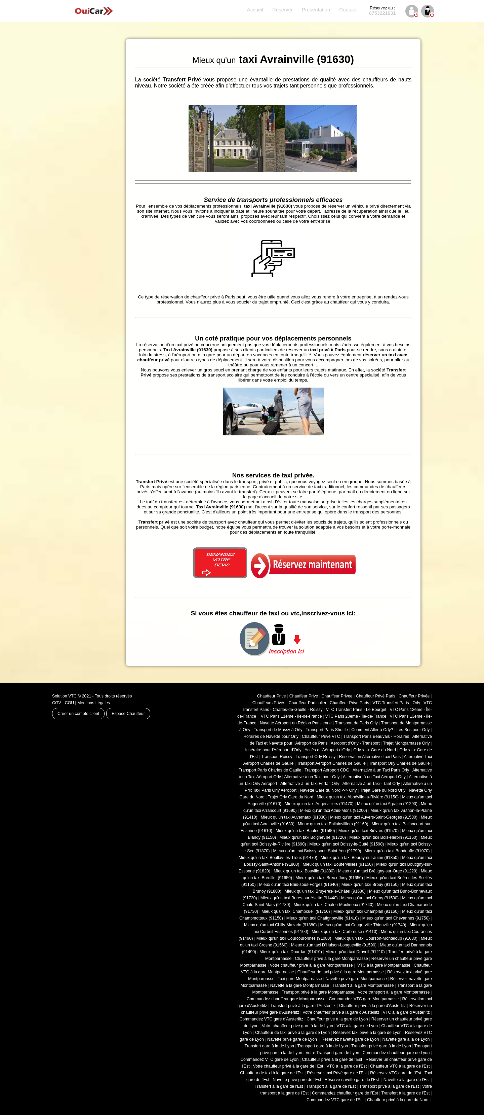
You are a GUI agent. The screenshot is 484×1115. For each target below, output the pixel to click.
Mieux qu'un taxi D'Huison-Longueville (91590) (333, 945)
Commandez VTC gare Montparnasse (364, 999)
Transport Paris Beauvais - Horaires (376, 736)
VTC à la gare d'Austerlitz (406, 1012)
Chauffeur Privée (414, 696)
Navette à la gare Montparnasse (299, 985)
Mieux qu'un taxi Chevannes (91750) (396, 918)
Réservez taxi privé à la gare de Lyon (367, 1032)
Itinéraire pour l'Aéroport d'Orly (273, 750)
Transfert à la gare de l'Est (279, 1086)
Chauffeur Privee (336, 696)
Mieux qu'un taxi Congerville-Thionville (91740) (363, 925)
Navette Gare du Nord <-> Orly (328, 790)
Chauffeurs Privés (268, 702)
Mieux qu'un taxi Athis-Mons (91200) (333, 810)
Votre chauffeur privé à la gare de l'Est (288, 1066)
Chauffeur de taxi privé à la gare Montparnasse (340, 972)
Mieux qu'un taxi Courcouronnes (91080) (293, 938)
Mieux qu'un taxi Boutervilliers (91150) (337, 864)
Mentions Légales (93, 702)
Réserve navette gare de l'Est (352, 1079)
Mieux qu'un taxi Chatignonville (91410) (322, 918)
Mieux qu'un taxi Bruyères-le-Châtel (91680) (325, 891)
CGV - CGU (63, 702)
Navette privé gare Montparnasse (356, 978)
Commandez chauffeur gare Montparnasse (286, 999)
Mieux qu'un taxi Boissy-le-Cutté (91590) (346, 844)
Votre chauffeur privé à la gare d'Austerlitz (340, 1012)
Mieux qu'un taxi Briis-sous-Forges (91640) (298, 884)
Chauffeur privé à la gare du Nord (398, 1100)
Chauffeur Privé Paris (375, 696)
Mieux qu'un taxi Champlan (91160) (366, 911)
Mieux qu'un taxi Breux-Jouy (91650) (329, 877)
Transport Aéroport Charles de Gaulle (331, 763)
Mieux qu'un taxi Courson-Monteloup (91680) (375, 938)
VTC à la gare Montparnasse (383, 965)
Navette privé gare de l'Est (297, 1079)
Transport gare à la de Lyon (322, 1046)
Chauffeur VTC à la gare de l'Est (400, 1066)
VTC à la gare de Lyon (357, 1025)
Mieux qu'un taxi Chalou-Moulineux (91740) (334, 904)
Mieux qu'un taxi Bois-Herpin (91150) (383, 837)
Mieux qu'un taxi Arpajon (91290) (387, 803)
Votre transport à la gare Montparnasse (394, 992)
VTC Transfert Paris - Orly (396, 702)
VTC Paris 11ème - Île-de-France (291, 716)
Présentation (316, 9)
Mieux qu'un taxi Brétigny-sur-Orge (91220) (377, 871)
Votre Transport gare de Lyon (332, 1052)
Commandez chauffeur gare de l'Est (345, 1093)
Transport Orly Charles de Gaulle (399, 763)
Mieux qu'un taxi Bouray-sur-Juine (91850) (360, 857)
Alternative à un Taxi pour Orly (311, 777)
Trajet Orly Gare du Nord (290, 797)
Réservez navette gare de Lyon (350, 1039)
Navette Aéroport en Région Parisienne (296, 723)
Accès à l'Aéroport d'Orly (327, 750)
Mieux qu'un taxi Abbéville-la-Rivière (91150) (358, 797)
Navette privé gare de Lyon (292, 1039)
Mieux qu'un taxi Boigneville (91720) (312, 837)
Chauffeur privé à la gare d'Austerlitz (372, 1005)
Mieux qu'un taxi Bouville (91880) (304, 871)
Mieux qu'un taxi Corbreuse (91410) (344, 931)
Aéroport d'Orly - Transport (355, 743)
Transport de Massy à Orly (278, 729)
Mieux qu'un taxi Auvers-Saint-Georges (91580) (373, 817)
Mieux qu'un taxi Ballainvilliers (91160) (333, 824)
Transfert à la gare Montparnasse (363, 985)
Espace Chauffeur (128, 713)
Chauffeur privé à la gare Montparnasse (331, 958)
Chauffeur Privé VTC (321, 736)
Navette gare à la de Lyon (406, 1039)
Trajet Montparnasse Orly (406, 743)
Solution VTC (64, 696)
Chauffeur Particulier (307, 702)
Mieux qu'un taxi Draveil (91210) (355, 951)
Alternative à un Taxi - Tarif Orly (371, 783)
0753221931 (382, 11)
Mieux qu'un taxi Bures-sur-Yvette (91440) (299, 898)
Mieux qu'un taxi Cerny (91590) (370, 898)
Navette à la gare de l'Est (407, 1079)
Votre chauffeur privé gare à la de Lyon (297, 1025)
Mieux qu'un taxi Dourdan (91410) (290, 951)
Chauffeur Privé (271, 696)
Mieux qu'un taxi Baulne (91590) (305, 830)
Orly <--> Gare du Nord (374, 750)
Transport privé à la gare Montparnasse (318, 992)
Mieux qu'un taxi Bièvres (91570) (368, 830)
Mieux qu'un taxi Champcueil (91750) (295, 911)
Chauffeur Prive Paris (349, 702)
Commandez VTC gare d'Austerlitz (271, 1019)
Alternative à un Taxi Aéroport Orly (374, 777)
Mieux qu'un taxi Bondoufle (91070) (397, 851)
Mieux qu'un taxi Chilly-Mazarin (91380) (280, 925)
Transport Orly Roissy (316, 756)
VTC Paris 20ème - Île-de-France (356, 716)
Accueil (255, 9)
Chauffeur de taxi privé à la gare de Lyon (292, 1032)
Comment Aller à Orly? (372, 729)
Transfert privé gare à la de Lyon (381, 1046)
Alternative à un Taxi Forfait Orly (309, 783)
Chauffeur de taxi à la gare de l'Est (272, 1073)
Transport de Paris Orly (356, 723)
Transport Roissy (276, 756)
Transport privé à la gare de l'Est (389, 1086)
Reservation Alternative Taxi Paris (370, 756)
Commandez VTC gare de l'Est (335, 1100)
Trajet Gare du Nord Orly (382, 790)
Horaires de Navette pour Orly (270, 736)
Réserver (282, 9)
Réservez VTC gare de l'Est (395, 1073)
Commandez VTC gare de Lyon (269, 1059)
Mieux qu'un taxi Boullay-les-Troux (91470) (278, 857)
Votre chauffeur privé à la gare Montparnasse (311, 965)
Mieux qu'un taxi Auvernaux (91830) (294, 817)
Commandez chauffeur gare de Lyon (396, 1052)
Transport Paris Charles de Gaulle (270, 770)
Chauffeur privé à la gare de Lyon (337, 1019)
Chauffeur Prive (303, 696)
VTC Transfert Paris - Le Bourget (356, 709)
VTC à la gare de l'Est (347, 1066)
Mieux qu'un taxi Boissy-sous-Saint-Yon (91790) (317, 851)
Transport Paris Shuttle (327, 729)
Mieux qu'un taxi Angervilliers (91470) (319, 803)
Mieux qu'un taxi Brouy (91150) (370, 884)
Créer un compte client (78, 713)
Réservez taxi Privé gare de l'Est (337, 1073)
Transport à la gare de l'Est (331, 1086)
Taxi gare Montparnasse (300, 978)
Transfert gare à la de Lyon (269, 1046)
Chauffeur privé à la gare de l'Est (332, 1059)
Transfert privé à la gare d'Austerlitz (303, 1005)
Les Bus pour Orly (413, 729)
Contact (348, 9)
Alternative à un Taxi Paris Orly (381, 770)
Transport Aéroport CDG (327, 770)
